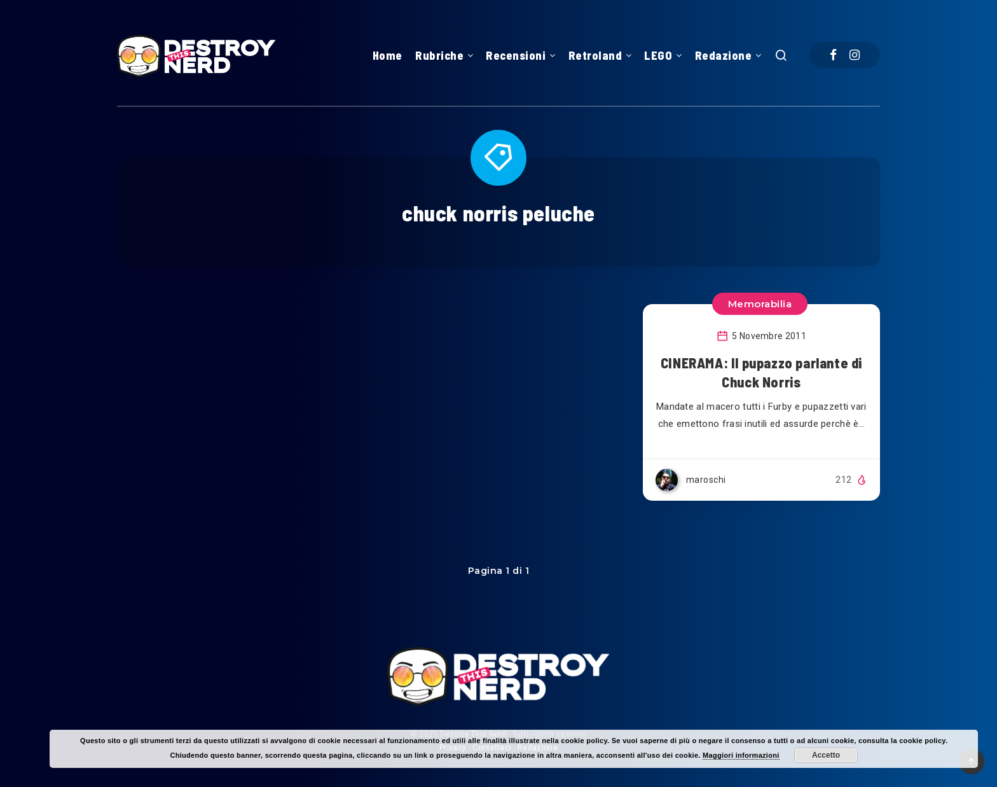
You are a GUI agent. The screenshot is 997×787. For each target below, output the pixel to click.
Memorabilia (760, 304)
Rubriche (439, 55)
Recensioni (516, 55)
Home (387, 55)
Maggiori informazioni (741, 755)
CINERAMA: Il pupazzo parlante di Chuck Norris (761, 372)
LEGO (658, 55)
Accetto (826, 755)
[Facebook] (833, 55)
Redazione (723, 55)
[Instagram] (854, 55)
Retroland (595, 55)
